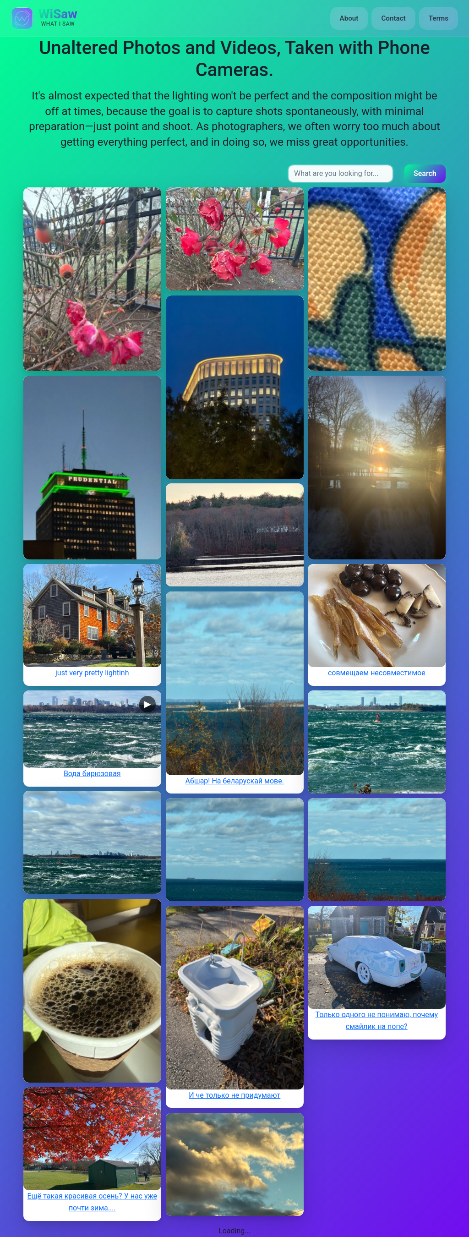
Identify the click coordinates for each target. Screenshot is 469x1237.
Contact (393, 18)
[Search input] (340, 173)
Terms (438, 18)
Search (425, 173)
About (349, 18)
